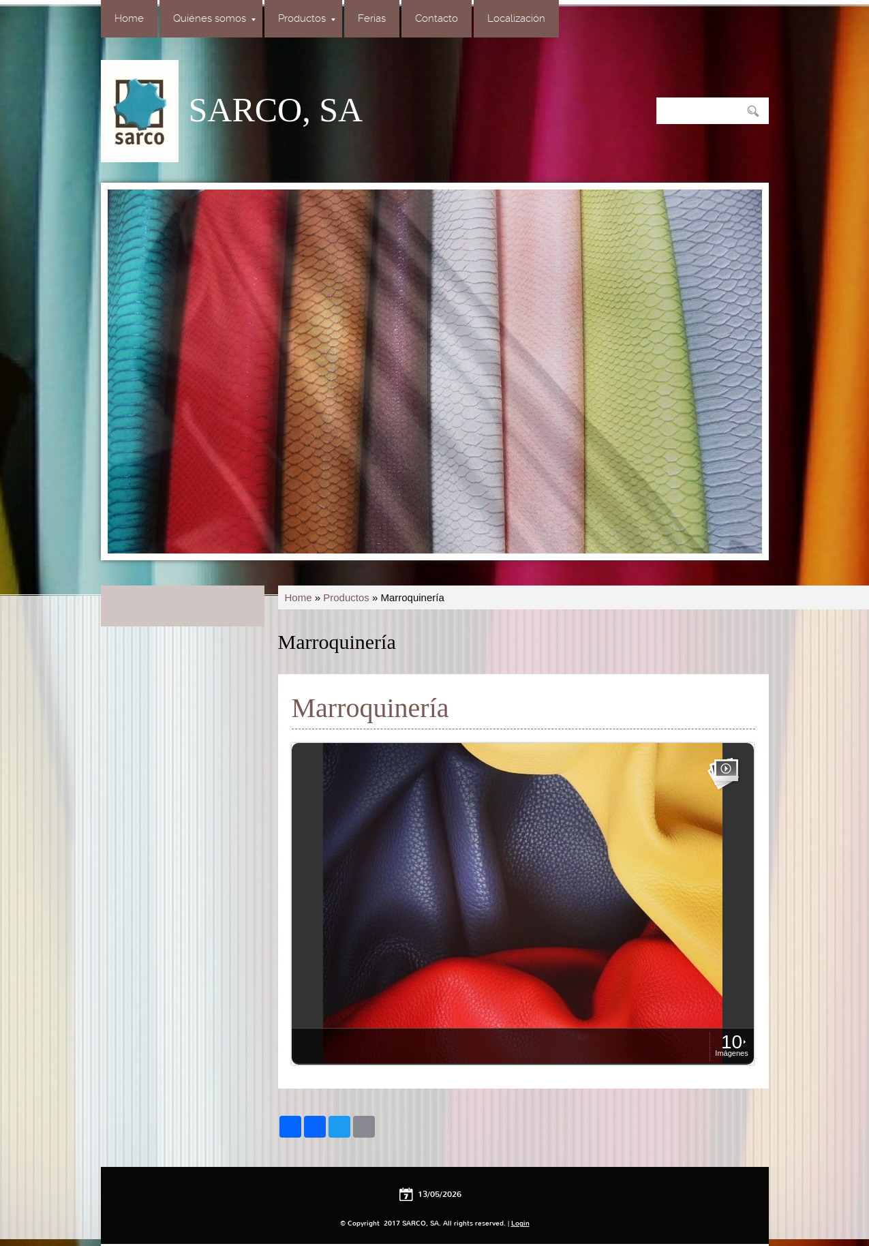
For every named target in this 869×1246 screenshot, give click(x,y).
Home (129, 18)
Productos (306, 18)
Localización (516, 18)
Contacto (436, 18)
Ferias (372, 18)
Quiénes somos (214, 18)
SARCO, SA (276, 110)
